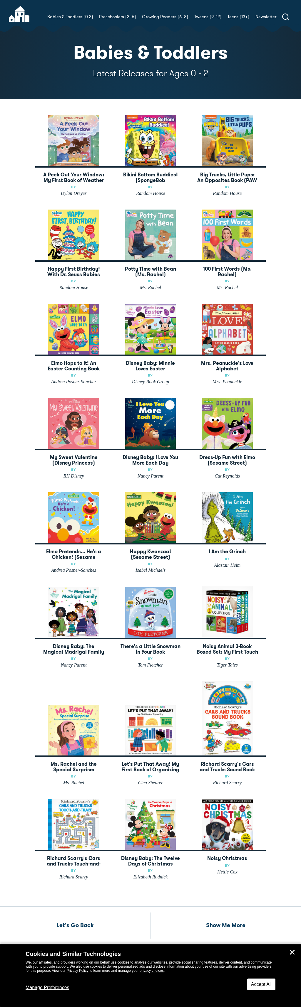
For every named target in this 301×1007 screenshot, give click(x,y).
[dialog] (150, 975)
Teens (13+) (239, 17)
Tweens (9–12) (208, 17)
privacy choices (152, 971)
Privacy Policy (77, 971)
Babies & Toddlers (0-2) (70, 17)
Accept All (261, 984)
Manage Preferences (47, 987)
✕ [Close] (292, 952)
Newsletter (265, 17)
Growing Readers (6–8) (165, 17)
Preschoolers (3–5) (117, 17)
